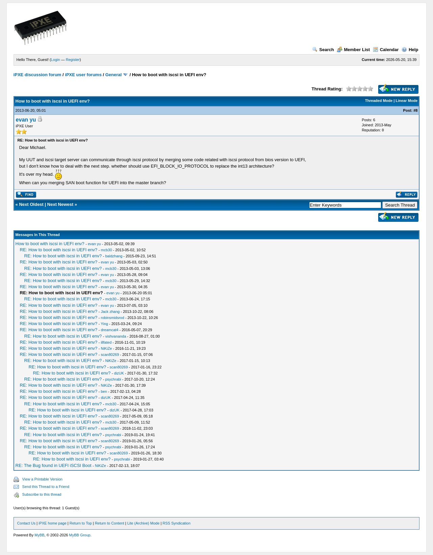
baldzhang (113, 256)
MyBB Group (79, 535)
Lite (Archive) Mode (143, 523)
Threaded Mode (378, 101)
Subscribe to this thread (42, 494)
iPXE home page (53, 523)
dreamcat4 (109, 330)
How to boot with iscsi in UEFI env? (50, 243)
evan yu (26, 120)
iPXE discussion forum (38, 74)
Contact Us (26, 523)
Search (323, 49)
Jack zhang (110, 311)
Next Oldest (31, 204)
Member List (353, 49)
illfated (106, 342)
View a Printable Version (42, 479)
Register (73, 60)
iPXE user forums (83, 74)
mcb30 (106, 250)
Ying (104, 324)
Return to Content (109, 523)
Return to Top (81, 523)
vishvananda (115, 336)
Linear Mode (407, 101)
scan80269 (110, 355)
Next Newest (60, 204)
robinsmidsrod (112, 318)
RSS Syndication (177, 523)
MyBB (39, 535)
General (113, 74)
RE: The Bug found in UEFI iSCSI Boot (54, 465)
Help (410, 49)
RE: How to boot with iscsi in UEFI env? (58, 249)
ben (104, 391)
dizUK (119, 373)
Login (55, 60)
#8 (415, 110)
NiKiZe (106, 348)
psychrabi (113, 379)
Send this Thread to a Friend (45, 487)
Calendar (386, 49)
